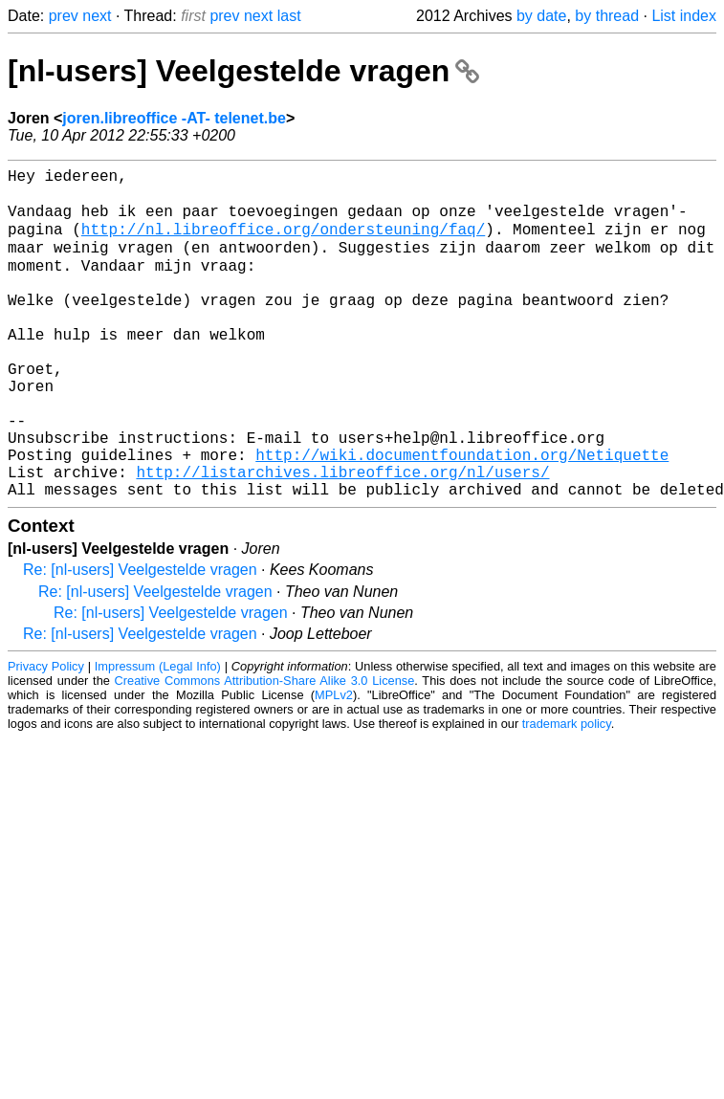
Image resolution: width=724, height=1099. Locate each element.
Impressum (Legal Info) (158, 735)
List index (683, 16)
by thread (607, 16)
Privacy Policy (46, 735)
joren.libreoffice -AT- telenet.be (174, 118)
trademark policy (566, 792)
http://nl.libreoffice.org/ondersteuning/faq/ (283, 242)
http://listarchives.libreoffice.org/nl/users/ (342, 536)
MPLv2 (334, 764)
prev (63, 16)
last (289, 16)
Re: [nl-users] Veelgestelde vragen (140, 638)
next (96, 16)
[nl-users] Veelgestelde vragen (243, 71)
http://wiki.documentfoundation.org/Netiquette (462, 515)
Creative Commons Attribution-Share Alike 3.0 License (265, 749)
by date (541, 16)
